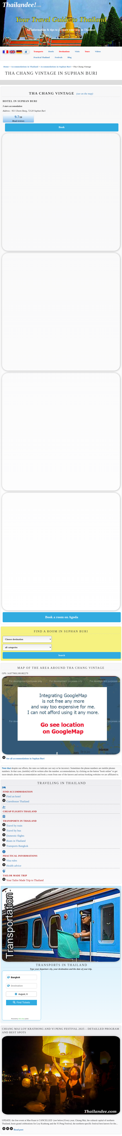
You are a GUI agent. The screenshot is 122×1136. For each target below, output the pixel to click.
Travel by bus (13, 830)
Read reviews (18, 121)
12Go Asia (21, 1018)
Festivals (58, 57)
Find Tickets (21, 1002)
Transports (38, 51)
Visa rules (11, 860)
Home (6, 66)
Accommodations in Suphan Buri (55, 66)
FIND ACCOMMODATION (18, 791)
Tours (87, 51)
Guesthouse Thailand (17, 801)
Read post (18, 1129)
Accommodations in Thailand (24, 66)
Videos (98, 51)
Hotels (51, 51)
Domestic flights (15, 835)
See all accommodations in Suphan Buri (25, 758)
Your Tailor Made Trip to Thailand (24, 880)
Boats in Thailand (16, 840)
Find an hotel (13, 796)
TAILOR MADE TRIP (15, 875)
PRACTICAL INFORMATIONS (20, 856)
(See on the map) (84, 93)
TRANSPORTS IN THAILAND (19, 821)
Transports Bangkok (17, 846)
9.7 (17, 117)
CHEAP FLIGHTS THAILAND (20, 811)
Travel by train (14, 825)
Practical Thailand (42, 57)
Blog (70, 57)
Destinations (64, 51)
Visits (77, 51)
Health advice (13, 865)
